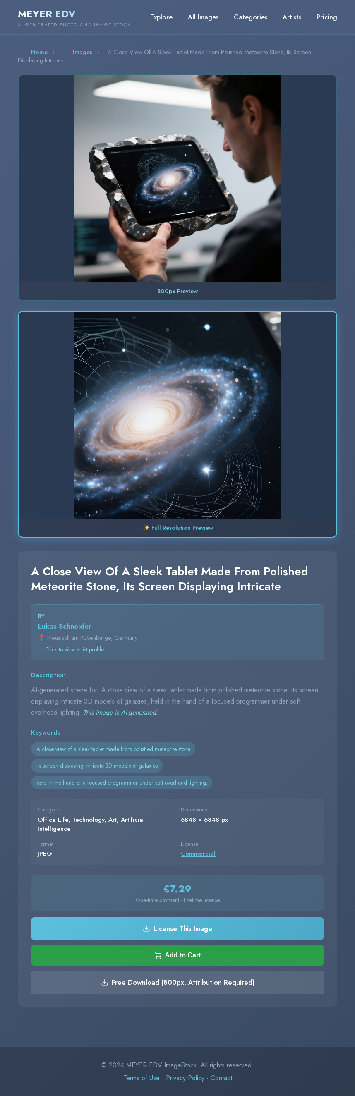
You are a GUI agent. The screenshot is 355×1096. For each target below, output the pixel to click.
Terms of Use (141, 1078)
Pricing (327, 17)
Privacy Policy (185, 1078)
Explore (161, 17)
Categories (250, 17)
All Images (203, 17)
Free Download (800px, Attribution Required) (177, 982)
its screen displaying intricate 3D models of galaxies (97, 765)
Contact (221, 1078)
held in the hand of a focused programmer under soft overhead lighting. (121, 782)
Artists (292, 17)
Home (39, 52)
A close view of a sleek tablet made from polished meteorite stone (113, 749)
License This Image (177, 928)
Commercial (198, 853)
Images (82, 52)
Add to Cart (177, 955)
